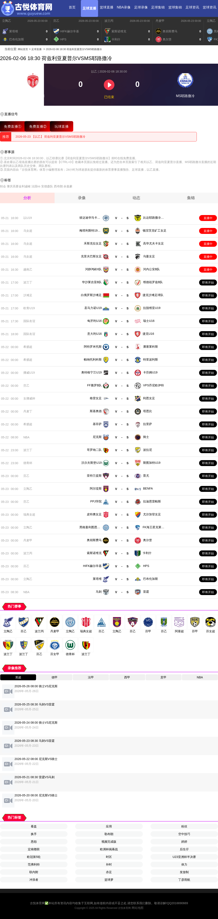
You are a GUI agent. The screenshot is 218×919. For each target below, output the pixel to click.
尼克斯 (97, 437)
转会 (3, 186)
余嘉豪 (67, 186)
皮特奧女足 (94, 514)
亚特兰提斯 (94, 475)
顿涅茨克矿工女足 (154, 230)
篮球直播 (106, 7)
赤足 (109, 872)
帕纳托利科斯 (93, 359)
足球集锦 (158, 7)
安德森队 (47, 186)
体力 (184, 864)
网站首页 (23, 49)
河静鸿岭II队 (93, 269)
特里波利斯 (150, 359)
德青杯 (27, 463)
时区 (109, 857)
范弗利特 (34, 864)
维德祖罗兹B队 (153, 282)
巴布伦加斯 (150, 578)
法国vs (35, 186)
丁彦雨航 (184, 879)
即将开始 (208, 282)
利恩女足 (149, 398)
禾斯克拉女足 (93, 243)
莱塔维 (97, 578)
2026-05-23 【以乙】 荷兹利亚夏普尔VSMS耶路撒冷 (50, 136)
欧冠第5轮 (34, 857)
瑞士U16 (149, 320)
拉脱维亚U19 (151, 308)
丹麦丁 (27, 411)
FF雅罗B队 (94, 385)
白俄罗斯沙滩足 (91, 295)
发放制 (184, 872)
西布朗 (58, 186)
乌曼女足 (149, 256)
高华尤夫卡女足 (153, 243)
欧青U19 (29, 308)
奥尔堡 (147, 540)
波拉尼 (147, 449)
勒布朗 (108, 834)
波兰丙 (108, 20)
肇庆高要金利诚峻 (19, 186)
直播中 (208, 218)
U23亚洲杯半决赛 (184, 857)
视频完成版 (108, 841)
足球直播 (89, 8)
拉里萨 (147, 424)
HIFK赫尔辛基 (92, 566)
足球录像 (141, 7)
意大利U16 (94, 333)
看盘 (34, 826)
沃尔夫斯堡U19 (91, 462)
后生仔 (184, 849)
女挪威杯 (29, 398)
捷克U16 (148, 333)
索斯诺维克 (94, 553)
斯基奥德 (96, 411)
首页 (72, 7)
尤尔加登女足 (152, 514)
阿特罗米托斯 (93, 346)
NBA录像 (124, 7)
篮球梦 (108, 879)
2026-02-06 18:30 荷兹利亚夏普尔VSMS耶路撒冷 (74, 49)
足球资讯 (192, 7)
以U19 (27, 217)
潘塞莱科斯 (150, 346)
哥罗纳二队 (94, 449)
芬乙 (56, 20)
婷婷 (184, 841)
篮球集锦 (175, 7)
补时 (109, 864)
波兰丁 (27, 282)
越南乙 (27, 269)
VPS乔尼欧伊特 (153, 385)
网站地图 (137, 907)
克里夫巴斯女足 (91, 256)
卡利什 (147, 553)
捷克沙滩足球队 (153, 295)
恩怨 (34, 841)
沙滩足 (27, 295)
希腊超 (27, 346)
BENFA (148, 488)
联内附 (33, 872)
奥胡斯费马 (94, 540)
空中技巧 (184, 834)
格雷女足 (96, 398)
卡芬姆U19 (150, 372)
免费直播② (38, 126)
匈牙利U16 (94, 320)
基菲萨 (97, 424)
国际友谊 (29, 321)
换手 (34, 834)
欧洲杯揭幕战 (109, 849)
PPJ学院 (96, 501)
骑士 (146, 437)
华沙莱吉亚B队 (92, 282)
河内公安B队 (151, 269)
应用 (109, 826)
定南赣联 (34, 849)
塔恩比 (147, 411)
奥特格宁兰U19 (91, 372)
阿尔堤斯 (96, 488)
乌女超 (27, 230)
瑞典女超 (29, 514)
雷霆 (146, 591)
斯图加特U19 (151, 462)
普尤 (146, 475)
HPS (146, 566)
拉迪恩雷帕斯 (152, 501)
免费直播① (13, 126)
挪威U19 (29, 372)
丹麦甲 (160, 20)
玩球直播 (61, 126)
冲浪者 (33, 879)
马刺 (99, 591)
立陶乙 (6, 20)
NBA (26, 437)
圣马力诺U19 (93, 308)
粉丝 (184, 826)
